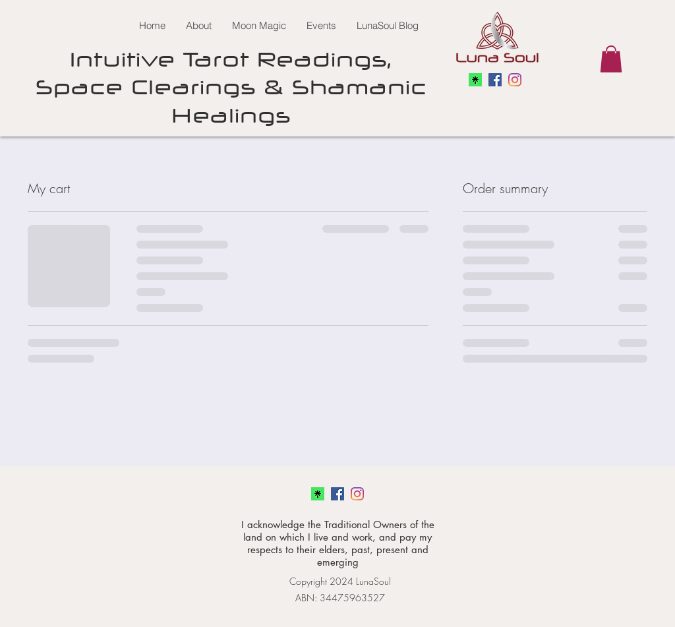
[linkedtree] (475, 79)
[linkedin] (514, 79)
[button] (611, 59)
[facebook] (495, 79)
